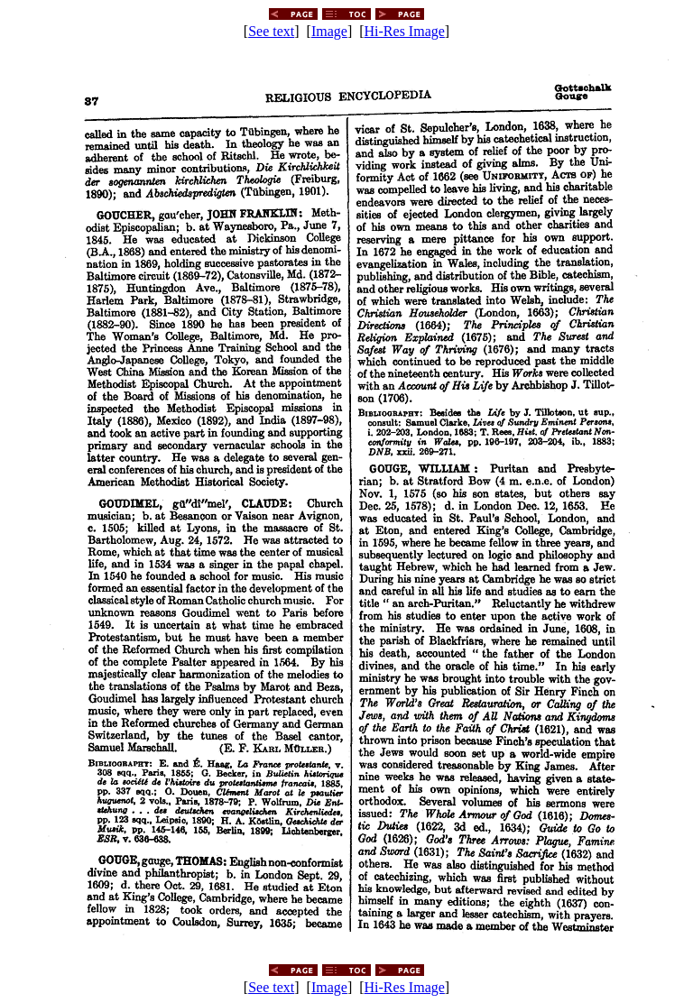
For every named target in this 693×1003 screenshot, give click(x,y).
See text (271, 31)
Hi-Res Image (405, 31)
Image (329, 31)
